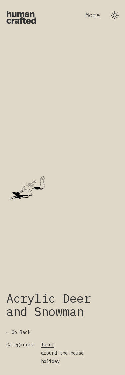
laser (47, 345)
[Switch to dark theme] (115, 15)
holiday (50, 361)
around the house (62, 353)
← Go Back (18, 332)
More (92, 15)
